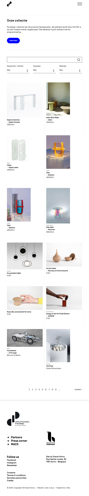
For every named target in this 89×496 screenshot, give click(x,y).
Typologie (37, 66)
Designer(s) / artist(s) (15, 66)
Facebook (11, 460)
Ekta (68, 488)
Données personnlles (16, 478)
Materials (62, 66)
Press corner (19, 441)
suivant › (78, 389)
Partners (16, 437)
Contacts (11, 472)
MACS (14, 444)
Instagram (11, 462)
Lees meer (13, 40)
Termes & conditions (16, 475)
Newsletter (12, 465)
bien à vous (49, 488)
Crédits (10, 480)
